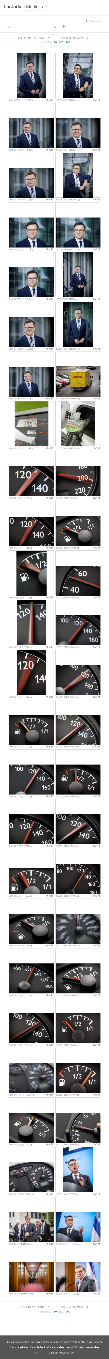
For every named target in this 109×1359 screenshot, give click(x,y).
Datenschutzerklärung (62, 1352)
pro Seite (54, 42)
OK (36, 1352)
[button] (63, 27)
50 (55, 42)
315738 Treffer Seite (31, 37)
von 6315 (66, 37)
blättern (78, 37)
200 (68, 42)
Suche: (11, 27)
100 (61, 42)
